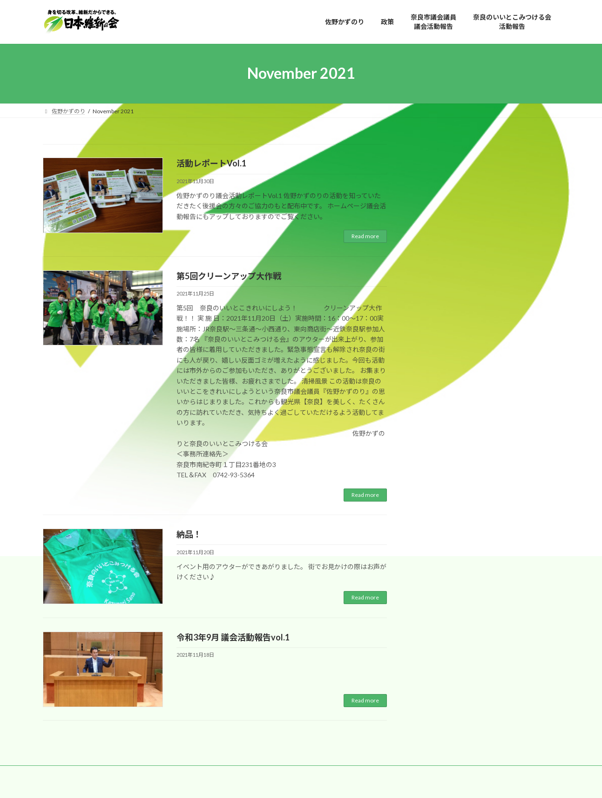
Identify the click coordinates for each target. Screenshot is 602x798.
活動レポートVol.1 (211, 163)
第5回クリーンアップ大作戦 (228, 276)
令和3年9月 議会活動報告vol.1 (233, 637)
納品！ (189, 534)
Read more (365, 236)
